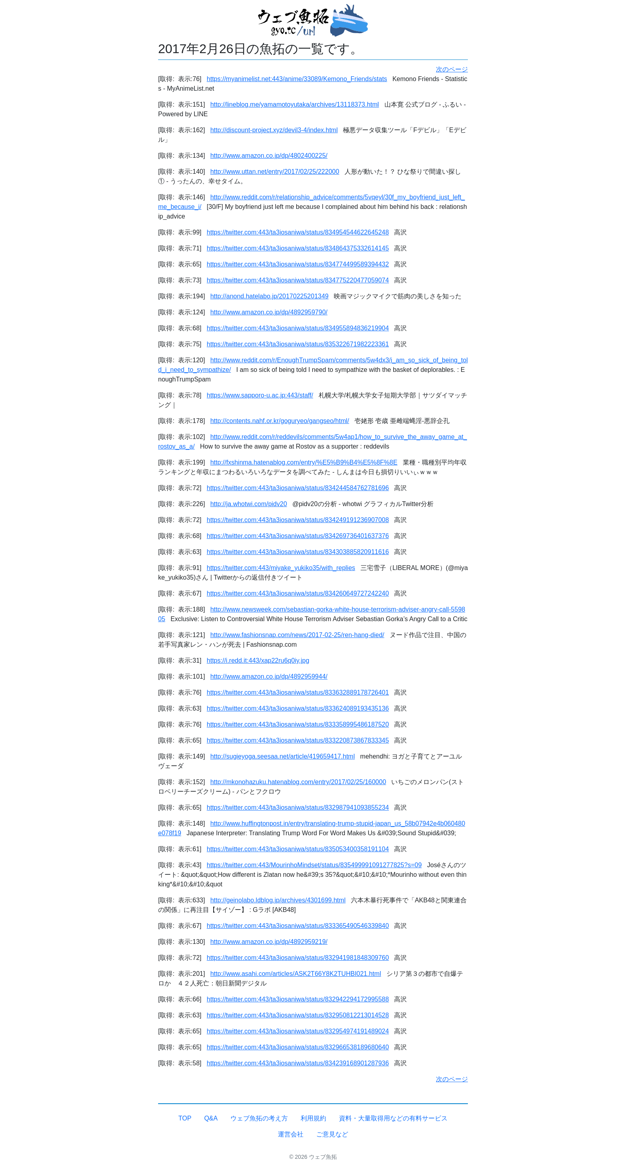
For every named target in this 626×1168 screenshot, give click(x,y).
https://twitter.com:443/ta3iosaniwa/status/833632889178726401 (298, 692)
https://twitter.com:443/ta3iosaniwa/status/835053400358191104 (298, 849)
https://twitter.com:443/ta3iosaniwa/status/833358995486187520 (298, 724)
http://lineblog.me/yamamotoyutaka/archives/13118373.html (294, 104)
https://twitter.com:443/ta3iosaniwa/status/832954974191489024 (298, 1031)
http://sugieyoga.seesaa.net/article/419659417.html (282, 756)
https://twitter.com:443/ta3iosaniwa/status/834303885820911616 (298, 551)
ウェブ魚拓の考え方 (259, 1118)
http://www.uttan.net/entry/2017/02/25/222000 (274, 171)
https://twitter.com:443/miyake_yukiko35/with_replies (281, 567)
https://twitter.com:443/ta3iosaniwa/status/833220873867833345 (298, 740)
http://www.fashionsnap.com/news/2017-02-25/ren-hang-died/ (297, 635)
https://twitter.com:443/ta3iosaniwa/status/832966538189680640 (298, 1047)
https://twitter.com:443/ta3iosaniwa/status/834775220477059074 (298, 280)
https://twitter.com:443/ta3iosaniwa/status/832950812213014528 (298, 1015)
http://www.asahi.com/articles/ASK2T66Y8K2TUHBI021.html (295, 973)
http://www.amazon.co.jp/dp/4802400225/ (269, 155)
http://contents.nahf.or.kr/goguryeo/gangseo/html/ (279, 420)
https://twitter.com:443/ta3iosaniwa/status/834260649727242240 (298, 593)
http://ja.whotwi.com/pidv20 (248, 504)
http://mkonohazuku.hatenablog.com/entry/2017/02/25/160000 (298, 782)
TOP (185, 1118)
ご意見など (332, 1134)
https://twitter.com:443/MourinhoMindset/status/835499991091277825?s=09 (314, 865)
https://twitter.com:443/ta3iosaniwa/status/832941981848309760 (298, 957)
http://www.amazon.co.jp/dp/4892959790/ (269, 312)
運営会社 (290, 1134)
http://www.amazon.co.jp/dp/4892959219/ (269, 941)
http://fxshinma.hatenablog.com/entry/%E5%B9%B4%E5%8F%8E (304, 462)
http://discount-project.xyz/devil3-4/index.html (274, 130)
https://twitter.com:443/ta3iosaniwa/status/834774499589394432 (298, 264)
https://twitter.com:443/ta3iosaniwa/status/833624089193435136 (298, 708)
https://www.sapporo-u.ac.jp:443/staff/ (260, 395)
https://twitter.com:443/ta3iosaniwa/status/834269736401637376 (298, 535)
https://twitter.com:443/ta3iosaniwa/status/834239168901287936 (298, 1063)
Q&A (211, 1118)
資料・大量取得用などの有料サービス (393, 1118)
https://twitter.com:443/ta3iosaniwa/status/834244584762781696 (298, 488)
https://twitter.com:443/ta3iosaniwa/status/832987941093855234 (298, 807)
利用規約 (313, 1118)
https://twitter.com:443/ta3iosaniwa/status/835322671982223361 (298, 344)
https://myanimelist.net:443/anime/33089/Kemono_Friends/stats (297, 78)
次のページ (452, 69)
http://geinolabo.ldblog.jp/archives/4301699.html (278, 900)
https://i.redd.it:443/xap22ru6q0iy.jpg (258, 660)
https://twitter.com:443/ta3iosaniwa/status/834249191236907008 (298, 519)
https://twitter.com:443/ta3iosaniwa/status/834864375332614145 (298, 248)
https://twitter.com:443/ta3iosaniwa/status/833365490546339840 (298, 925)
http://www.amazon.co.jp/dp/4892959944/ (269, 676)
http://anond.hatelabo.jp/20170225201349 (269, 296)
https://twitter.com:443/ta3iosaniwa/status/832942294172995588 (298, 999)
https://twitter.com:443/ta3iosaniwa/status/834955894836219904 (298, 328)
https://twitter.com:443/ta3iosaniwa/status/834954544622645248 (298, 232)
